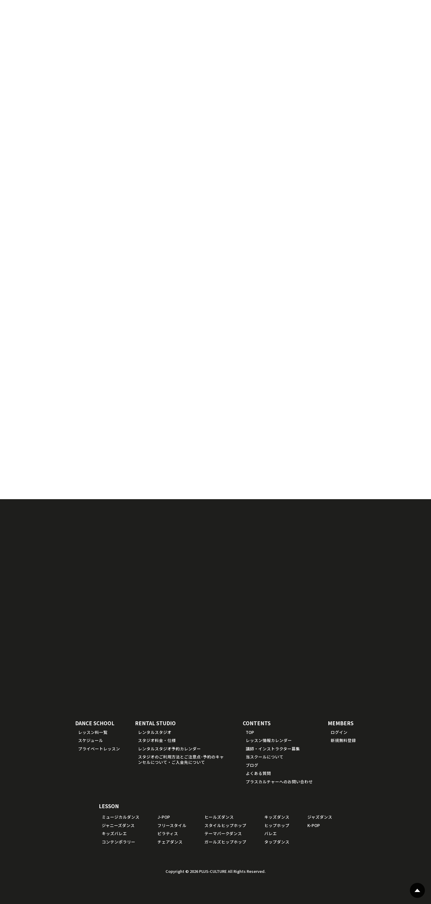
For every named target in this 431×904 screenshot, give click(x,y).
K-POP (313, 825)
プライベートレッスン (99, 749)
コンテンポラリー (118, 842)
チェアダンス (170, 842)
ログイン (339, 732)
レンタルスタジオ (155, 732)
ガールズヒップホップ (225, 842)
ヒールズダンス (219, 817)
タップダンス (276, 842)
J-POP (163, 817)
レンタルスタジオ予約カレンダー (169, 749)
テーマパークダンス (223, 833)
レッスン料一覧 (92, 732)
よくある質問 (258, 773)
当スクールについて (264, 757)
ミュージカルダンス (120, 817)
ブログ (252, 765)
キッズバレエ (114, 833)
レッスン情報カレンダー (269, 740)
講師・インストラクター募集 (273, 749)
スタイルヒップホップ (225, 825)
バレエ (270, 833)
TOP (250, 732)
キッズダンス (276, 817)
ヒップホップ (276, 825)
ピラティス (167, 833)
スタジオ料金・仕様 (157, 740)
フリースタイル (171, 825)
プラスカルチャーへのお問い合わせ (279, 782)
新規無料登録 (343, 740)
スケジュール (90, 740)
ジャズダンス (319, 817)
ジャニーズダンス (118, 825)
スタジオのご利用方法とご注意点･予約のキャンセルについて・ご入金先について (181, 759)
